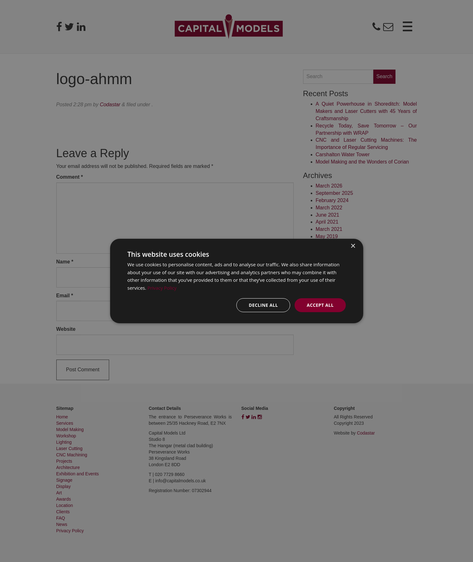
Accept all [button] (320, 305)
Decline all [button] (263, 305)
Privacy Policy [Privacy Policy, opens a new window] (162, 288)
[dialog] (236, 280)
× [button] (353, 246)
